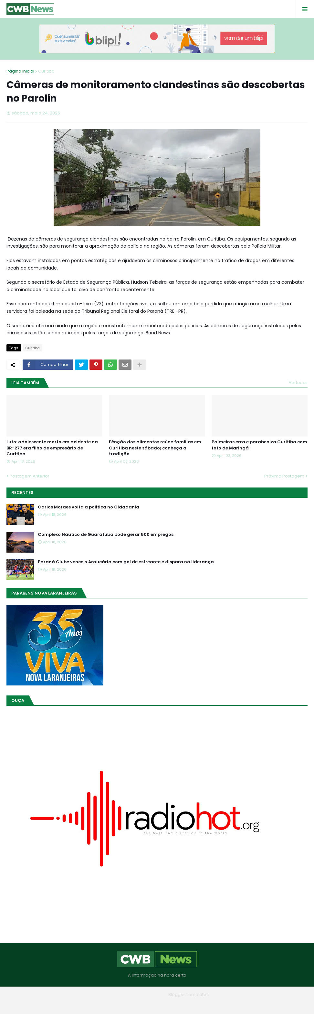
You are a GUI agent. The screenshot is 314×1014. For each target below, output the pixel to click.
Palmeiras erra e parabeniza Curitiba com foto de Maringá (259, 445)
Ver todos (298, 382)
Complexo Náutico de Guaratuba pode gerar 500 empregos (105, 534)
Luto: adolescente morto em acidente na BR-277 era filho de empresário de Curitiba (52, 448)
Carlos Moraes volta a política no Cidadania (88, 507)
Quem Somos (139, 1004)
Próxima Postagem (284, 476)
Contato (170, 1004)
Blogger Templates (188, 994)
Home (110, 1004)
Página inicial (20, 71)
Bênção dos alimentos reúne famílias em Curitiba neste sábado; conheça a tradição (155, 448)
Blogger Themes (148, 994)
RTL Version (198, 1004)
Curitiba (46, 71)
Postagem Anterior (29, 476)
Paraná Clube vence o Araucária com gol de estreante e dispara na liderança (126, 562)
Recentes (22, 492)
